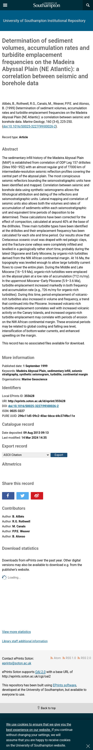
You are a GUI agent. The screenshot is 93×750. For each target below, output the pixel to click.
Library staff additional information (25, 641)
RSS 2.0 (86, 658)
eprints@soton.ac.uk (16, 663)
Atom (57, 658)
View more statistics (16, 632)
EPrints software (64, 685)
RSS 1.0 (71, 658)
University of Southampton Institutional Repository (44, 20)
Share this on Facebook (8, 495)
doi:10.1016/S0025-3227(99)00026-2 (29, 126)
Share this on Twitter (22, 495)
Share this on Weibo (37, 495)
